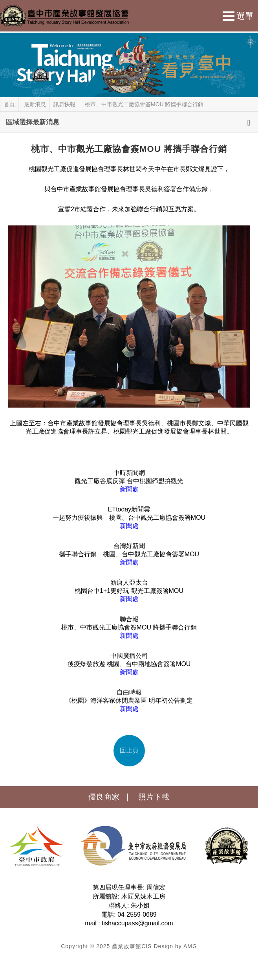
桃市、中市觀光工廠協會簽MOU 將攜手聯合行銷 (144, 104)
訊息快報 (64, 104)
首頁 (9, 104)
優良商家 (104, 797)
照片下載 (154, 797)
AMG (190, 946)
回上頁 (129, 750)
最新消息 (35, 104)
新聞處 (129, 489)
